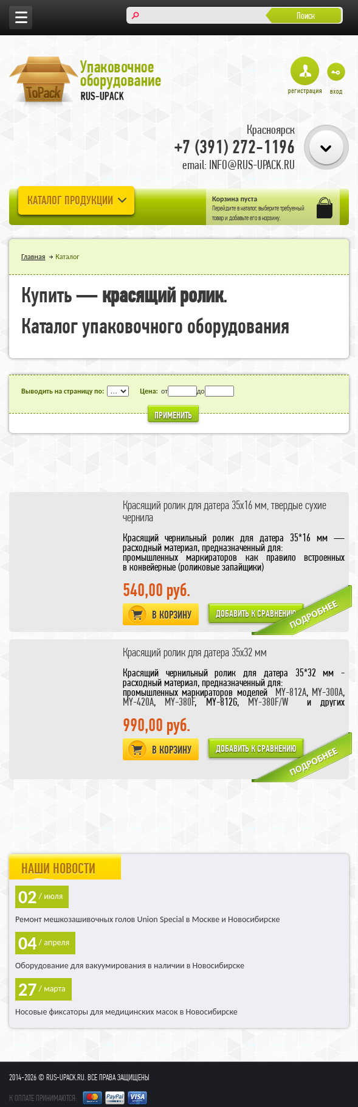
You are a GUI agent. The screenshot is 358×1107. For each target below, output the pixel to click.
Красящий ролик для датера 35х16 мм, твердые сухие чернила (224, 511)
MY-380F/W (268, 701)
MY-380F (180, 701)
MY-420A (138, 701)
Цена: (149, 391)
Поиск (306, 15)
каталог (248, 208)
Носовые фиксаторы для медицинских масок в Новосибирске (126, 1012)
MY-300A (327, 691)
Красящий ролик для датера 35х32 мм (195, 652)
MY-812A (290, 691)
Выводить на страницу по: (62, 391)
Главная (33, 256)
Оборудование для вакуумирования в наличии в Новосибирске (129, 965)
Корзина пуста (234, 199)
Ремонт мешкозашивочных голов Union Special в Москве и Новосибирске (147, 919)
